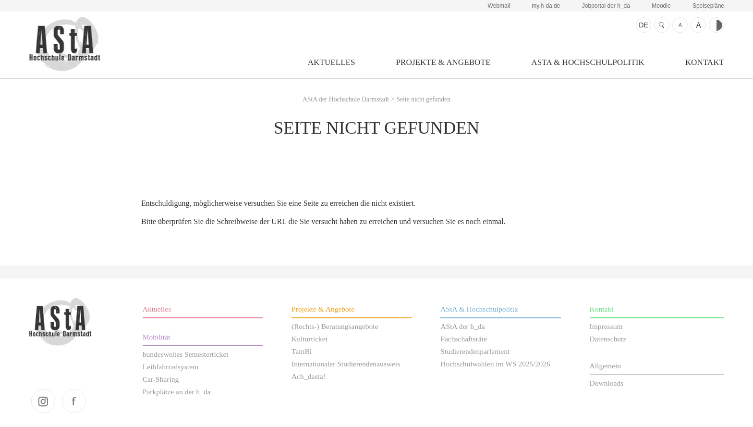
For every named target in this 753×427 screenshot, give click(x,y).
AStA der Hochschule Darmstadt (64, 43)
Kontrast (716, 25)
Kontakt (704, 62)
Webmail (499, 5)
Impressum (606, 326)
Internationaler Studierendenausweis (345, 364)
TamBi (301, 351)
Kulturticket (309, 339)
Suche (661, 25)
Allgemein (605, 366)
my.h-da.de (546, 5)
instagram (43, 401)
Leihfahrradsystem (170, 367)
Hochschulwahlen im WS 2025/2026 (495, 364)
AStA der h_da (462, 326)
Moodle (661, 5)
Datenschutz (608, 339)
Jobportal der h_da (606, 5)
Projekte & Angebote (443, 62)
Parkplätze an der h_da (177, 392)
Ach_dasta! (308, 376)
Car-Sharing (161, 379)
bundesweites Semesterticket (186, 354)
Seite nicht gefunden (423, 99)
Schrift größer (698, 25)
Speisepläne (708, 5)
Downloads (607, 383)
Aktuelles (331, 62)
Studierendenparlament (475, 351)
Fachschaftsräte (463, 339)
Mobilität (156, 337)
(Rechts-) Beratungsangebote (334, 326)
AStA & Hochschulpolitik (587, 62)
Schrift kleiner (680, 25)
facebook (74, 401)
